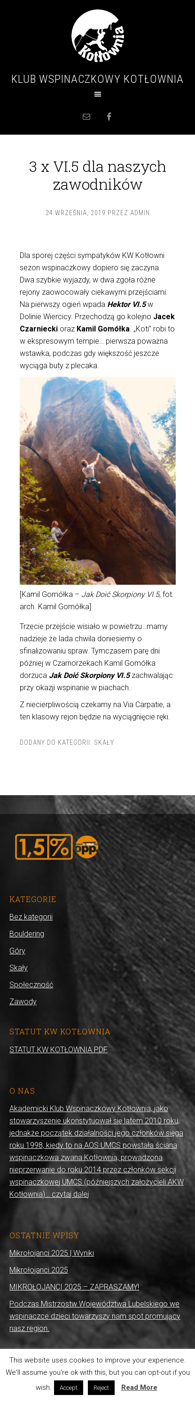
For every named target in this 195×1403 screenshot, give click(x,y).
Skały (104, 742)
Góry (17, 950)
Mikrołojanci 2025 (38, 1270)
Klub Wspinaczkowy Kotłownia (97, 79)
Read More (139, 1387)
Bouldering (26, 933)
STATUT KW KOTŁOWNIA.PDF (58, 1049)
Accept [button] (69, 1387)
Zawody (23, 1001)
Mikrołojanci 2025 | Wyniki (51, 1253)
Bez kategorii (31, 916)
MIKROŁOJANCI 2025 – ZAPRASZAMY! (74, 1286)
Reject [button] (101, 1387)
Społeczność (31, 984)
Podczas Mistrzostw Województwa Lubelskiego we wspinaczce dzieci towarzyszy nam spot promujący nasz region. (94, 1316)
